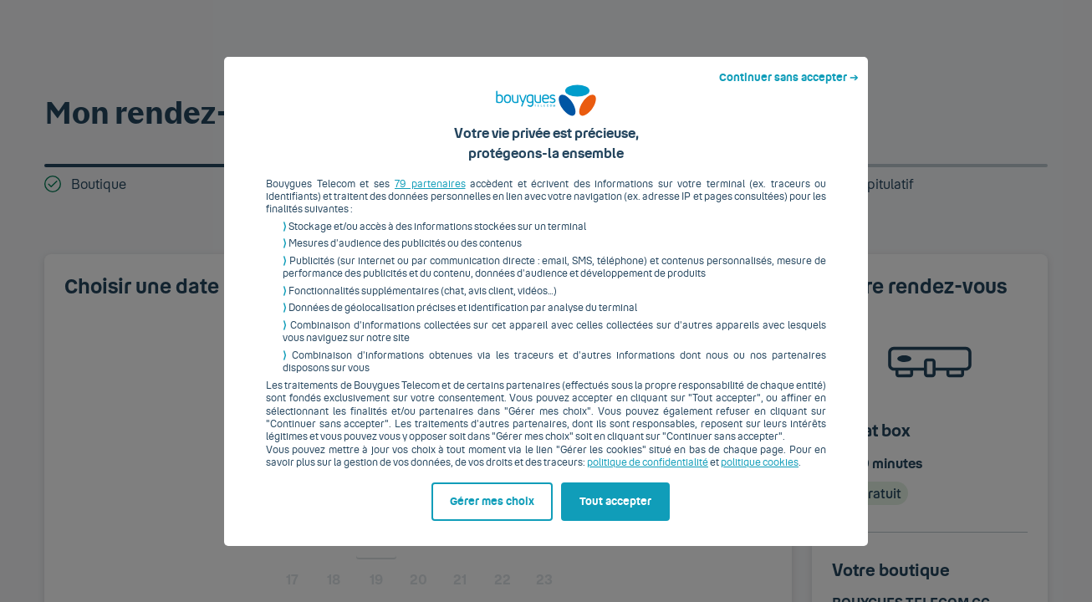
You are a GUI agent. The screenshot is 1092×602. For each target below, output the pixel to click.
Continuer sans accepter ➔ (789, 90)
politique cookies (760, 476)
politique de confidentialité (647, 476)
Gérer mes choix (492, 514)
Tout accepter (615, 514)
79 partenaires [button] (430, 196)
